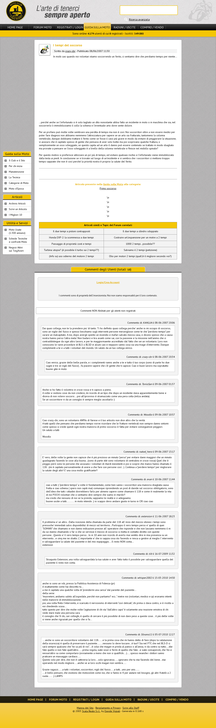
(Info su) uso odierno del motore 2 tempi (71, 256)
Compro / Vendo (152, 27)
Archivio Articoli (17, 203)
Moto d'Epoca (16, 188)
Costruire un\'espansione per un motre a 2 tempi (140, 237)
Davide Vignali (112, 711)
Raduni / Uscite (125, 27)
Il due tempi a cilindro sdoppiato (140, 231)
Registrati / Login (70, 27)
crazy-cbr (70, 51)
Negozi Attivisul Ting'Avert (16, 249)
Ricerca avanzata (139, 19)
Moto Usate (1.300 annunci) (17, 231)
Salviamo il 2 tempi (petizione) (140, 250)
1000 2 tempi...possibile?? (140, 243)
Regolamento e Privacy (108, 707)
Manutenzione (16, 171)
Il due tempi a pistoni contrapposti (71, 231)
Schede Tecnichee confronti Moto (18, 240)
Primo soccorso (108, 188)
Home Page (15, 27)
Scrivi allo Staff (130, 707)
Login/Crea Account (108, 282)
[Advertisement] (108, 88)
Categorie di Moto (19, 183)
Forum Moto (43, 27)
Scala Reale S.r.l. (91, 711)
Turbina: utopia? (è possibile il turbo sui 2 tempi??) (71, 250)
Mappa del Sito (85, 707)
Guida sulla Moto (97, 27)
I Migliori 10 (15, 214)
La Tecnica (14, 177)
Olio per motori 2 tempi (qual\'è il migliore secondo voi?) (140, 256)
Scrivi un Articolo (18, 209)
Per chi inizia (15, 166)
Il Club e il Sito (17, 160)
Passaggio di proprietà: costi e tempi (71, 243)
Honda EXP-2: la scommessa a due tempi (71, 237)
